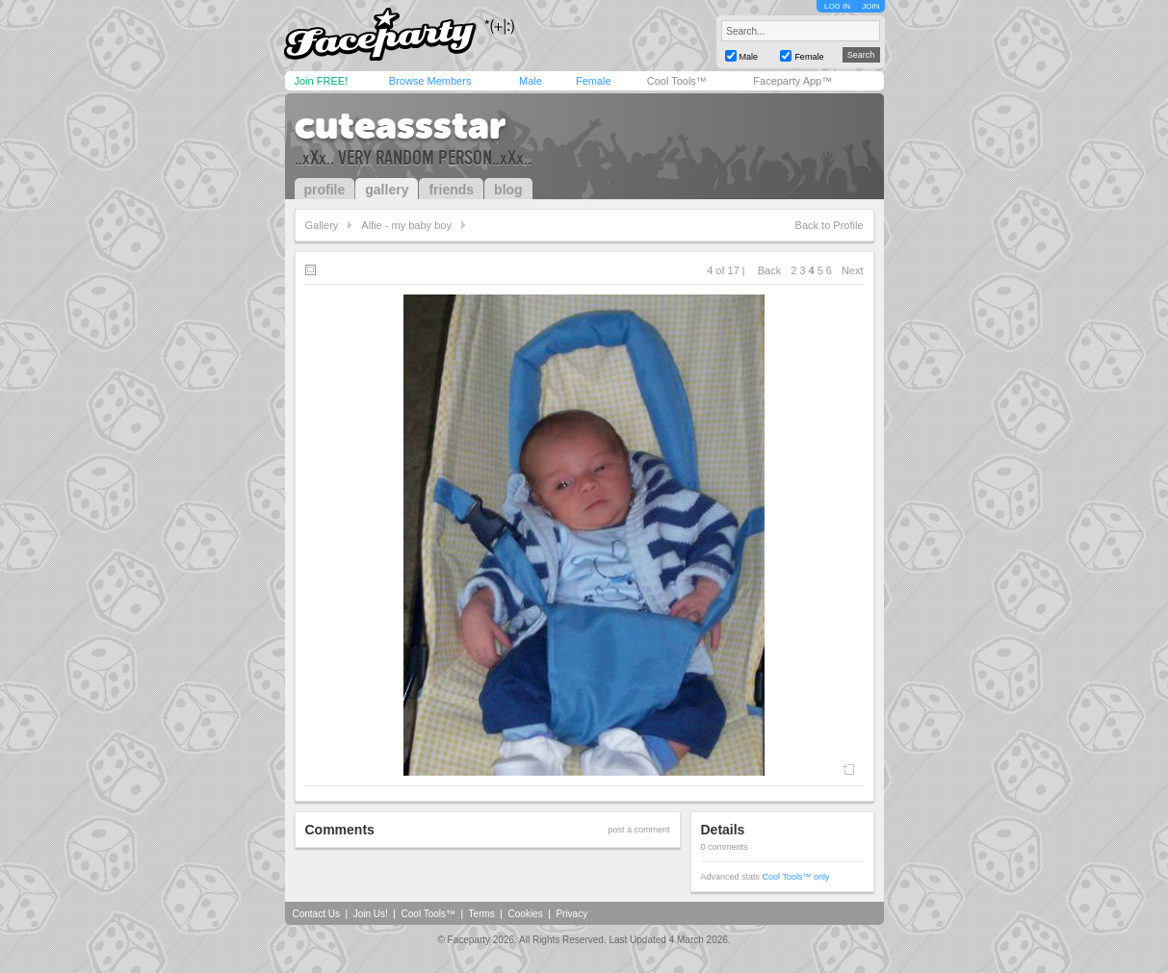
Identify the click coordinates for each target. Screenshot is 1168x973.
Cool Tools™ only (796, 877)
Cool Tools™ (677, 81)
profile (325, 189)
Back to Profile (829, 225)
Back (769, 270)
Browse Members (430, 81)
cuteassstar (400, 125)
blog (508, 189)
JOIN (870, 6)
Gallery (322, 225)
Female (593, 81)
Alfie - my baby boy (406, 225)
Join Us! (370, 914)
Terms (482, 914)
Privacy (571, 914)
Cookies (525, 914)
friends (451, 189)
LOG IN (837, 6)
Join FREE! (322, 81)
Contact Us (316, 914)
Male (530, 81)
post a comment (638, 829)
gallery (386, 189)
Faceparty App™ (792, 81)
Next (853, 270)
